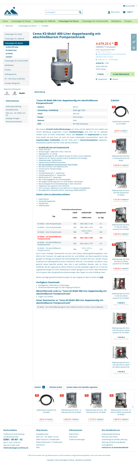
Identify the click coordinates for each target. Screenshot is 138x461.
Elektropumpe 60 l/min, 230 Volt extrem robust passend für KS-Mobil (121, 330)
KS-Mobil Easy (11, 50)
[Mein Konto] (114, 12)
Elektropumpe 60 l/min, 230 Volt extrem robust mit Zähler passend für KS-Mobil (121, 364)
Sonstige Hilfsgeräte (12, 83)
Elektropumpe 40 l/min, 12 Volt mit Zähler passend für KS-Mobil (121, 227)
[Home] (5, 21)
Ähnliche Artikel (55, 387)
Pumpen (8, 70)
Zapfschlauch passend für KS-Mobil (120, 122)
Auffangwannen (11, 74)
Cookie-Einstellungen (77, 439)
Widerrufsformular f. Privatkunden (49, 442)
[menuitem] (64, 12)
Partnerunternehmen (14, 122)
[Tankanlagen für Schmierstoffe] (95, 21)
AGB (37, 447)
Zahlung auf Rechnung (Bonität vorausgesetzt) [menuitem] (113, 443)
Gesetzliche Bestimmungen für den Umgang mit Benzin (58, 287)
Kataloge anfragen (13, 118)
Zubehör (9, 57)
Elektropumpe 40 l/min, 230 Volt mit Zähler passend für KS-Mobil (121, 261)
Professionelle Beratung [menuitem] (111, 434)
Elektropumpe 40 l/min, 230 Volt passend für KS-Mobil (121, 192)
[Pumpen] (128, 21)
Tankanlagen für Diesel (13, 34)
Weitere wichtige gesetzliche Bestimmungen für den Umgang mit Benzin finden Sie (69, 277)
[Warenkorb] (128, 12)
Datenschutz (73, 434)
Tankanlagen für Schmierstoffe (16, 61)
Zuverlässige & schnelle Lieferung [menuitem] (114, 439)
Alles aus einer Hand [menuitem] (109, 437)
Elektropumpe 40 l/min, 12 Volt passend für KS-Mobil (121, 158)
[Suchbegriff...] (64, 12)
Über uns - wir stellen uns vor (15, 114)
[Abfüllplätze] (116, 21)
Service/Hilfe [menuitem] (129, 6)
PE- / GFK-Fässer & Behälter (15, 79)
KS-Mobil (9, 53)
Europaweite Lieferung (65, 2)
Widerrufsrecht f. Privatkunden (48, 439)
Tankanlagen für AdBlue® (14, 39)
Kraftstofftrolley (12, 47)
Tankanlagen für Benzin (14, 43)
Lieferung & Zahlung (13, 106)
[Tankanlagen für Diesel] (20, 21)
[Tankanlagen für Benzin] (68, 21)
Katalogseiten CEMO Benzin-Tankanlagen (52, 285)
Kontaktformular (12, 110)
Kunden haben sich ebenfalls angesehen (82, 387)
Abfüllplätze (9, 65)
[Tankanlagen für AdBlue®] (44, 21)
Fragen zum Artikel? (44, 297)
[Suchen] (80, 12)
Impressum (40, 445)
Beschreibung (39, 92)
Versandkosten (66, 455)
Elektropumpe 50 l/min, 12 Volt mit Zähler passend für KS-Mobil (121, 296)
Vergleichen (101, 79)
